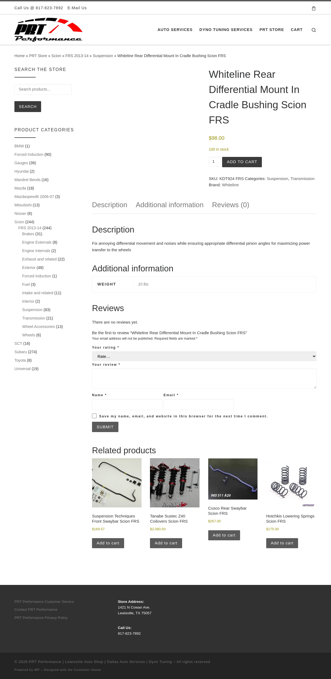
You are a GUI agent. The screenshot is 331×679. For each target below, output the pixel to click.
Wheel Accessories (38, 326)
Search (27, 106)
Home (19, 56)
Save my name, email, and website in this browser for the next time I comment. (183, 416)
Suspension (103, 56)
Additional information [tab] (170, 205)
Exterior (29, 267)
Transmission (302, 178)
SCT (18, 343)
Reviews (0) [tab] (230, 205)
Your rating (105, 347)
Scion (56, 56)
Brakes (28, 234)
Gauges (21, 163)
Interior (28, 301)
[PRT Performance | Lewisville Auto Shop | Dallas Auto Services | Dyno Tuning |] (48, 29)
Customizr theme (87, 669)
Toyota (20, 360)
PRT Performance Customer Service (44, 602)
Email (171, 395)
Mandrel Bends (27, 180)
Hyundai (21, 171)
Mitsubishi (23, 205)
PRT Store (38, 56)
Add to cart (242, 161)
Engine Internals (36, 251)
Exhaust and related (39, 259)
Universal (22, 369)
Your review (106, 365)
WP (37, 669)
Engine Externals (37, 242)
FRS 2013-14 (76, 56)
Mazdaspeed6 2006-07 (34, 196)
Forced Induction (28, 154)
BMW (19, 146)
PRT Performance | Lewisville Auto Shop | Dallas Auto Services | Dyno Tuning (100, 662)
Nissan (20, 213)
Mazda (20, 188)
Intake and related (37, 293)
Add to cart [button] (108, 543)
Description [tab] (109, 205)
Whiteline (230, 184)
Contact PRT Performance (35, 609)
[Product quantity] (215, 162)
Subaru (20, 352)
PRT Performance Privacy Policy (41, 618)
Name (99, 395)
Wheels (28, 335)
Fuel (26, 284)
